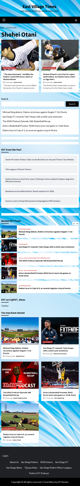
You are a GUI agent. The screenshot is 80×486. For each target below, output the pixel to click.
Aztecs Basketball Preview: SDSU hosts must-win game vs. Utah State (35, 125)
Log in (5, 455)
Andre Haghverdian (20, 398)
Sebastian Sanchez (60, 353)
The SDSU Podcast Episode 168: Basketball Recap (26, 121)
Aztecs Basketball (30, 258)
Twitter (5, 305)
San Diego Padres (9, 68)
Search (4, 98)
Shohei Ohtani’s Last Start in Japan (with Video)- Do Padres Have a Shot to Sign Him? (59, 77)
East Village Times (39, 6)
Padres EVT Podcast (39, 473)
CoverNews (49, 481)
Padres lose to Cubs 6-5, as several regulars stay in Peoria (29, 130)
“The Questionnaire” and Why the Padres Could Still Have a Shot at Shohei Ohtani (18, 77)
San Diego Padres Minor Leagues (56, 467)
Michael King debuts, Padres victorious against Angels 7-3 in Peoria (34, 112)
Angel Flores (20, 356)
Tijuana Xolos (30, 467)
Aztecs (21, 258)
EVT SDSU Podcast (43, 258)
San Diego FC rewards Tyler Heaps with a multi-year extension (32, 116)
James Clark (17, 82)
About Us (14, 462)
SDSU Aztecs (46, 462)
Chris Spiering (59, 398)
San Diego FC (23, 244)
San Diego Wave (14, 467)
